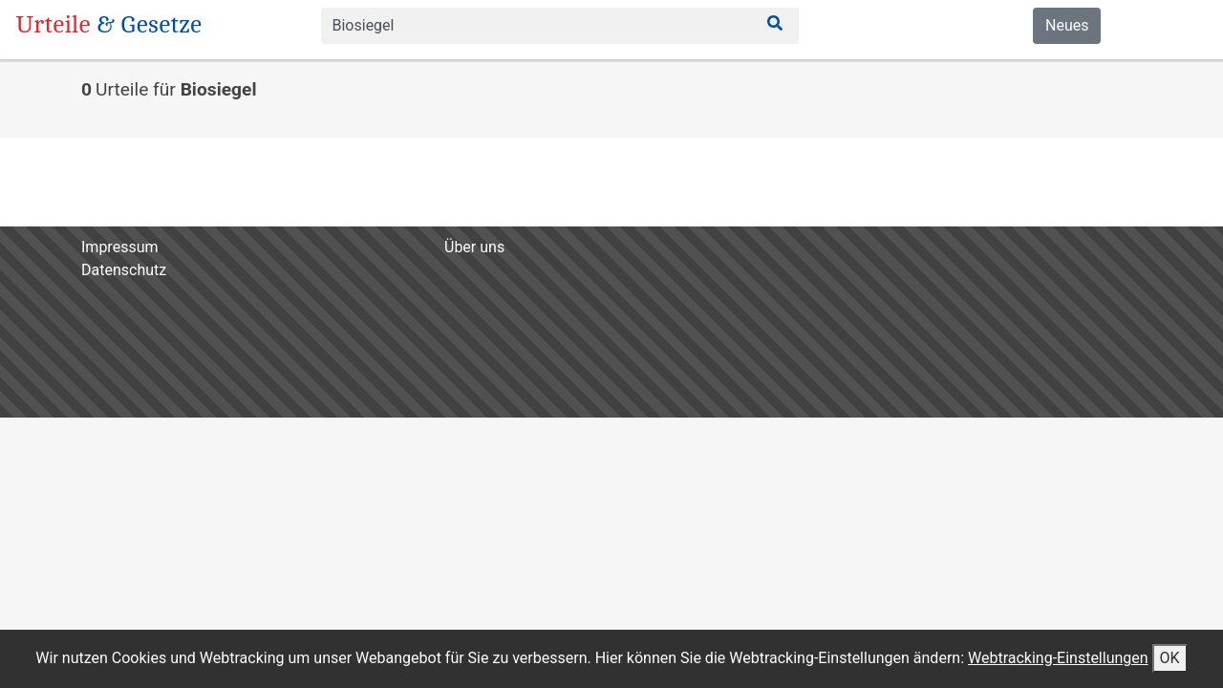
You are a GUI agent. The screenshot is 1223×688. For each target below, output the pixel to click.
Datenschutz (123, 270)
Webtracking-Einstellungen (1058, 658)
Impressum (120, 247)
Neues (1066, 25)
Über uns (474, 247)
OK (1170, 658)
